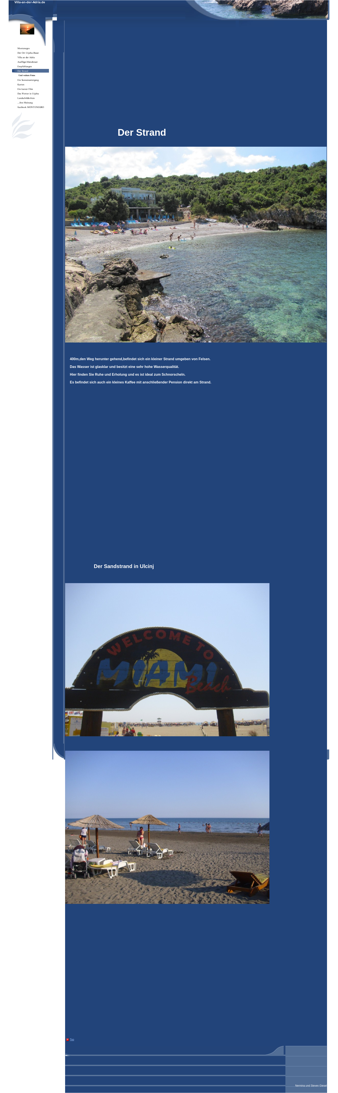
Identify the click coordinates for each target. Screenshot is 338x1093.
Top (72, 1039)
